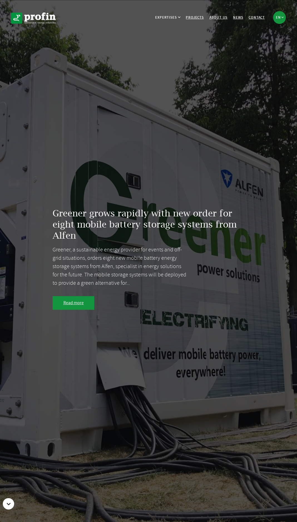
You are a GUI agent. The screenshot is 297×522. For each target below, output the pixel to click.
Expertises (166, 17)
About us (218, 17)
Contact (257, 17)
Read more (73, 303)
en (279, 17)
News (238, 17)
